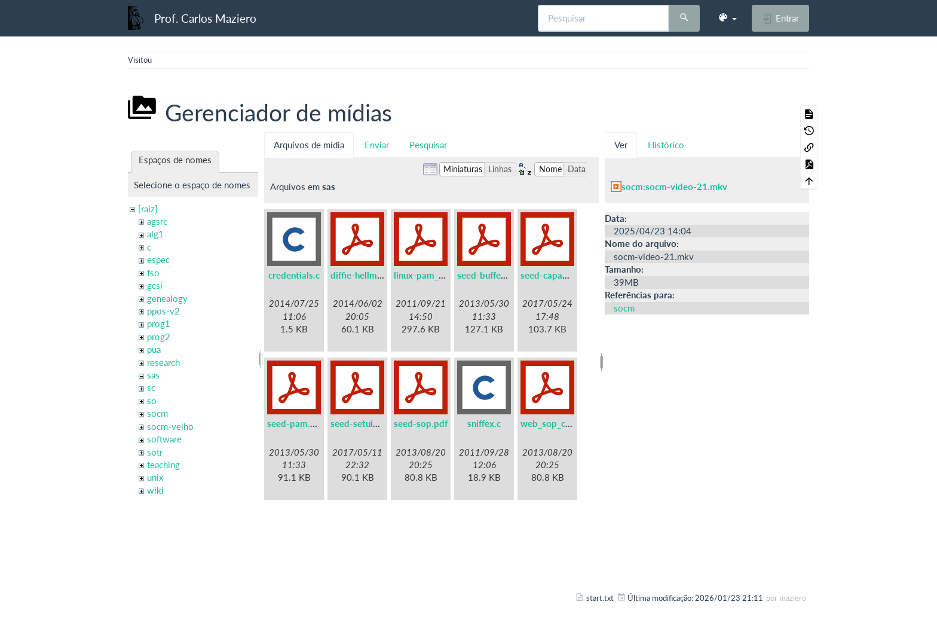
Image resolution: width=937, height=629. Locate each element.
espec (158, 259)
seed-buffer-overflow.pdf (509, 275)
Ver (620, 144)
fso (153, 272)
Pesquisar (428, 144)
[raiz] (148, 208)
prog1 (158, 323)
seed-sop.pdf (421, 423)
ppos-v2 (163, 311)
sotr (155, 452)
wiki (155, 490)
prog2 (158, 336)
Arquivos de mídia (309, 144)
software (164, 438)
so (152, 400)
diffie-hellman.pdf (366, 275)
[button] (727, 18)
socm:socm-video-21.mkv (674, 186)
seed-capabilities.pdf (563, 275)
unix (155, 477)
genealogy (167, 298)
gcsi (155, 285)
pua (154, 349)
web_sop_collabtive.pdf (568, 423)
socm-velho (170, 426)
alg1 (155, 233)
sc (151, 387)
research (163, 362)
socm (157, 413)
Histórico (666, 144)
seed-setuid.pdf (362, 423)
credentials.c (294, 275)
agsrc (157, 221)
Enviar (377, 144)
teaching (163, 464)
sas (153, 375)
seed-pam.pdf (295, 423)
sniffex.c (484, 423)
